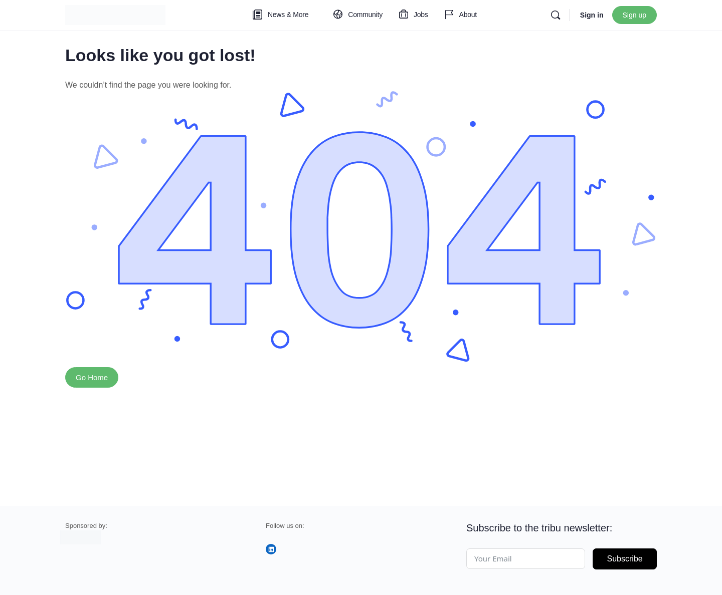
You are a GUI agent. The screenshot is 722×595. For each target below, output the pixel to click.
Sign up (634, 15)
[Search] (556, 15)
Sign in (592, 15)
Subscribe (625, 558)
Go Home (92, 377)
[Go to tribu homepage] (115, 14)
